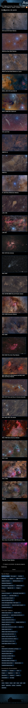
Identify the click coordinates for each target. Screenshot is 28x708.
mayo (18, 683)
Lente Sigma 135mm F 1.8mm (9, 643)
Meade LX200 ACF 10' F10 (8, 622)
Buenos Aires (19, 663)
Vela (18, 673)
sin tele (21, 627)
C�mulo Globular (7, 580)
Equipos (13, 7)
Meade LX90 (17, 612)
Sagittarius (11, 673)
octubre (13, 685)
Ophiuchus (5, 670)
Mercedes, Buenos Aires (8, 663)
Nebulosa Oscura (18, 580)
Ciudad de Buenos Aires (8, 665)
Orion (19, 670)
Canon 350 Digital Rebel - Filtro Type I (11, 602)
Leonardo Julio (13, 702)
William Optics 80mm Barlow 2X (9, 631)
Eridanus (12, 675)
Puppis (4, 673)
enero (3, 683)
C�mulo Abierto (20, 578)
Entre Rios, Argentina (7, 658)
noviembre (18, 685)
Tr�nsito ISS (11, 588)
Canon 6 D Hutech (7, 593)
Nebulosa (5, 578)
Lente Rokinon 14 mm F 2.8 (8, 641)
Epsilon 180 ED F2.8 (7, 617)
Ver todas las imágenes (20, 564)
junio (21, 683)
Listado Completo (5, 576)
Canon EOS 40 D (6, 605)
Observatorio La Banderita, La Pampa (11, 648)
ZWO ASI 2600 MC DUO (8, 600)
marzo (11, 683)
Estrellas (21, 576)
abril (14, 683)
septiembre (8, 685)
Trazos (4, 588)
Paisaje (18, 588)
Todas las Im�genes (6, 7)
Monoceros (5, 675)
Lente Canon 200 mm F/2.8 (9, 634)
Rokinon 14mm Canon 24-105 (9, 636)
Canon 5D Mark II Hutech (8, 598)
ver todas (12, 677)
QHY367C (5, 595)
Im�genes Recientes (8, 6)
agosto (3, 685)
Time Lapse (14, 576)
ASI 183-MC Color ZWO (19, 593)
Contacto (23, 7)
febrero (7, 683)
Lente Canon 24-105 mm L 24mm (10, 638)
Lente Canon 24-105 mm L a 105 (10, 627)
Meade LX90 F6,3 (20, 622)
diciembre (4, 687)
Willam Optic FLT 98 (7, 629)
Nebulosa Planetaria (7, 583)
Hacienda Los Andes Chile (8, 655)
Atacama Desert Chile (7, 653)
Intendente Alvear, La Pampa (9, 660)
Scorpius (12, 670)
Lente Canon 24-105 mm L (17, 615)
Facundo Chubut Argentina (8, 651)
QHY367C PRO (13, 595)
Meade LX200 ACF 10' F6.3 (8, 619)
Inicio (2, 6)
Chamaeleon (5, 677)
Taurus (18, 675)
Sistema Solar (20, 585)
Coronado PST (6, 615)
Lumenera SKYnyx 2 (7, 607)
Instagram (18, 7)
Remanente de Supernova (8, 585)
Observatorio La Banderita (19, 6)
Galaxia (12, 578)
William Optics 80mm (7, 612)
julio (24, 683)
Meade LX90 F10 (6, 624)
